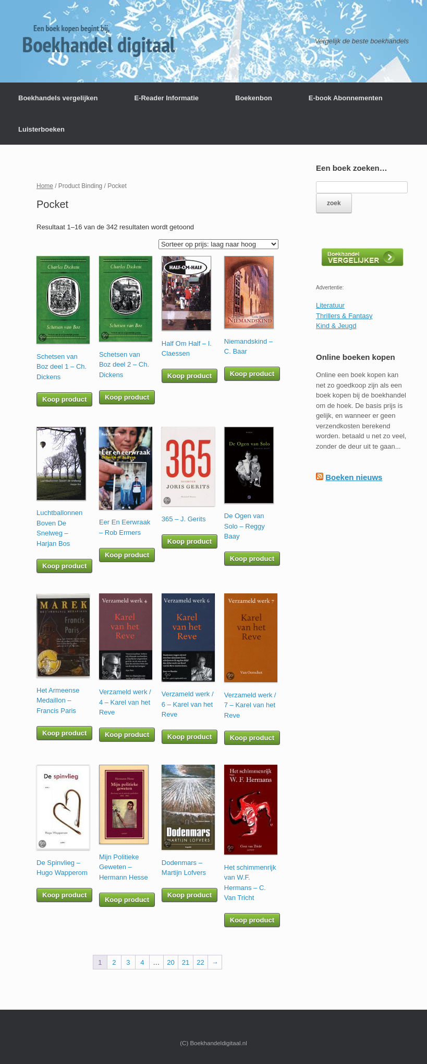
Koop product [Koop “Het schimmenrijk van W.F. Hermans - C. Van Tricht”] (252, 920)
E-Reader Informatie (166, 98)
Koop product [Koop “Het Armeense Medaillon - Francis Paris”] (64, 733)
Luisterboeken (41, 129)
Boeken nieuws (353, 477)
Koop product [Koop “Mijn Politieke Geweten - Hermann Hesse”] (127, 900)
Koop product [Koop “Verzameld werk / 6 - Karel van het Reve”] (189, 737)
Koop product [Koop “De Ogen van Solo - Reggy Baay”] (252, 559)
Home (44, 186)
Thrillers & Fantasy (344, 316)
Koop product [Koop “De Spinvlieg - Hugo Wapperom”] (64, 895)
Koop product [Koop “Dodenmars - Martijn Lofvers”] (189, 895)
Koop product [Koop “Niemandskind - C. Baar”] (252, 374)
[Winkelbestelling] (218, 244)
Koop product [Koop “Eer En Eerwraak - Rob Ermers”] (127, 555)
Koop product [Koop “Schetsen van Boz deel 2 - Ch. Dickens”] (127, 397)
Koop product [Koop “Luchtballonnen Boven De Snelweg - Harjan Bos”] (64, 566)
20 (170, 962)
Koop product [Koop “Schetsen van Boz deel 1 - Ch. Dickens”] (64, 399)
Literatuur (330, 305)
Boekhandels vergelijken (57, 98)
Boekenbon (253, 98)
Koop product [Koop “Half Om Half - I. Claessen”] (189, 376)
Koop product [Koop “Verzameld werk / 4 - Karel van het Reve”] (127, 735)
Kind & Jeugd (336, 326)
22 (200, 962)
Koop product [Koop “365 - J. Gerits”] (189, 541)
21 (185, 962)
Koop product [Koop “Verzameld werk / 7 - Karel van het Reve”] (252, 738)
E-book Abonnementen (346, 98)
